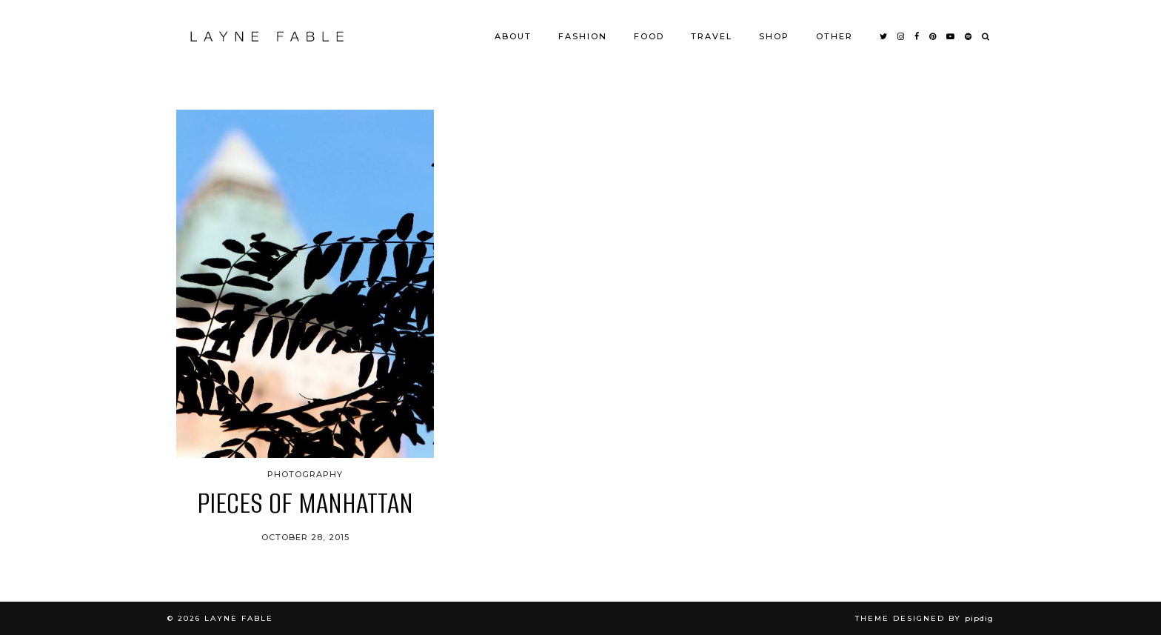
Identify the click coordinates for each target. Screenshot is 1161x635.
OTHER (834, 36)
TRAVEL (711, 36)
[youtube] (951, 36)
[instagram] (901, 36)
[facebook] (917, 36)
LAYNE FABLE (238, 618)
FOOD (649, 36)
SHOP (774, 36)
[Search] (986, 36)
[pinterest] (933, 36)
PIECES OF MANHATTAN (305, 503)
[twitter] (884, 36)
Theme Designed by (924, 618)
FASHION (582, 36)
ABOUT (513, 36)
